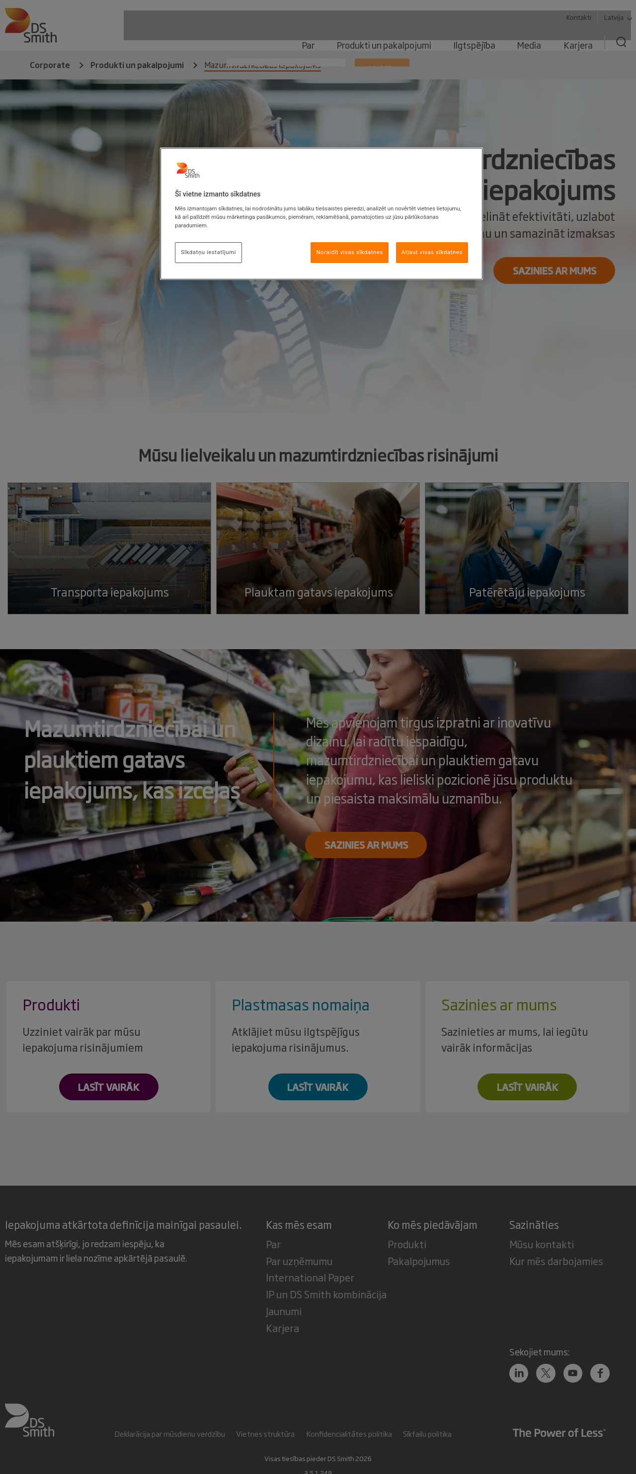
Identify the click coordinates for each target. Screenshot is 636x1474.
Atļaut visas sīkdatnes (432, 252)
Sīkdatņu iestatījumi (208, 252)
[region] (321, 213)
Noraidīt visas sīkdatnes (349, 252)
